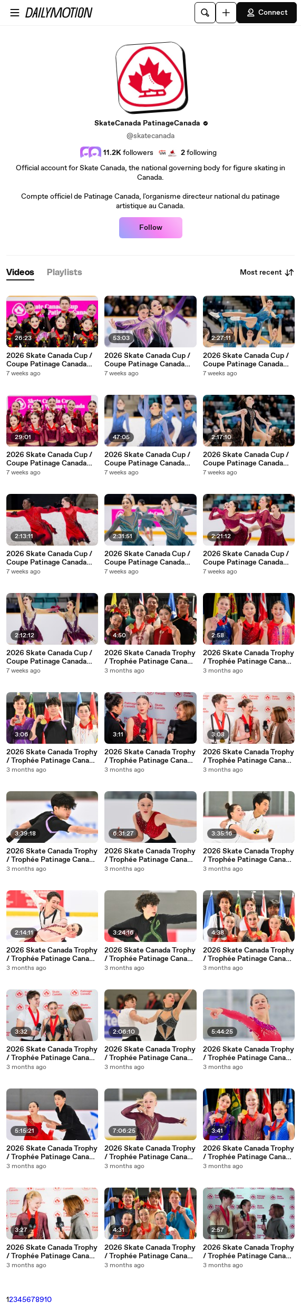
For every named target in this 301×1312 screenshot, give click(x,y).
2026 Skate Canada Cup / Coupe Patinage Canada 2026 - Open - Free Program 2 (246, 360)
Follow (150, 227)
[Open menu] (14, 12)
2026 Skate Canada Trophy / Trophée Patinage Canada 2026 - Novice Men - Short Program (150, 954)
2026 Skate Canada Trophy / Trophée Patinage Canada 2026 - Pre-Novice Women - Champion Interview (52, 1251)
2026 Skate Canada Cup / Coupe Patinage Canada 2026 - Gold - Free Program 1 (246, 558)
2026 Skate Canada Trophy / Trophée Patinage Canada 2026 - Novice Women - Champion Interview (150, 756)
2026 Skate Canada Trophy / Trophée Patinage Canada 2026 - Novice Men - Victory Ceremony (52, 756)
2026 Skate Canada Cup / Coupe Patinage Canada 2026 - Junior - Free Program (147, 360)
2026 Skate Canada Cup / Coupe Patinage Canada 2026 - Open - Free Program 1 (147, 558)
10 (48, 1300)
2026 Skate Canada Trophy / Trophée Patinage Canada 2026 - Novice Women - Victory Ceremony (248, 657)
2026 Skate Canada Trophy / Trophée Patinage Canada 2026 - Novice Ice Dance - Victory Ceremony (150, 657)
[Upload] (226, 12)
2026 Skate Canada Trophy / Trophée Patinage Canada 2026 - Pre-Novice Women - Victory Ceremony (248, 1152)
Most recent (267, 272)
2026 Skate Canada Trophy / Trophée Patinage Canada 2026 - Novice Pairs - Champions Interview (52, 1053)
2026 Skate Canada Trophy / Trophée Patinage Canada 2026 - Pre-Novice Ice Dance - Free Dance (248, 855)
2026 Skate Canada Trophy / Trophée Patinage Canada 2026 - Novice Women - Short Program (248, 1053)
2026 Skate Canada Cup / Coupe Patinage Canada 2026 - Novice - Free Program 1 (49, 657)
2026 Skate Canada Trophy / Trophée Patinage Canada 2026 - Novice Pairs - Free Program (150, 1053)
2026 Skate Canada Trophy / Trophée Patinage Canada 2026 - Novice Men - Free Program (52, 855)
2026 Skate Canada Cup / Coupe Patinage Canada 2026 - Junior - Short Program (147, 459)
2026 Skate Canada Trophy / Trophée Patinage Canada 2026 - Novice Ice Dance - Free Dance (52, 954)
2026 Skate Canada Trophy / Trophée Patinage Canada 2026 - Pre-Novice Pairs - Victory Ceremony (150, 1251)
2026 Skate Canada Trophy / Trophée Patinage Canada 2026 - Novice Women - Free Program (150, 855)
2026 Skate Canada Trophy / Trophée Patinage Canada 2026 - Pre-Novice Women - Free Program (150, 1152)
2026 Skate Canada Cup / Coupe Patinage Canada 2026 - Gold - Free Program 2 (246, 459)
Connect (267, 12)
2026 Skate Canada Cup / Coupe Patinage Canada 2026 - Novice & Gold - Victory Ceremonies (49, 459)
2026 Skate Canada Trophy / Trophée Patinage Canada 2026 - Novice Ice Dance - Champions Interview (248, 756)
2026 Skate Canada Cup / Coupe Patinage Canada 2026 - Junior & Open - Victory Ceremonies (49, 360)
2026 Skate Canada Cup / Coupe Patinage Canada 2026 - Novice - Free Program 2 (49, 558)
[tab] (20, 272)
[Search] (205, 12)
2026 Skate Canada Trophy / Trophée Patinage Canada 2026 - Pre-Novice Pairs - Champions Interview (248, 1251)
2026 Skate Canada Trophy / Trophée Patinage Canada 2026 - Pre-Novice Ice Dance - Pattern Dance (52, 1152)
